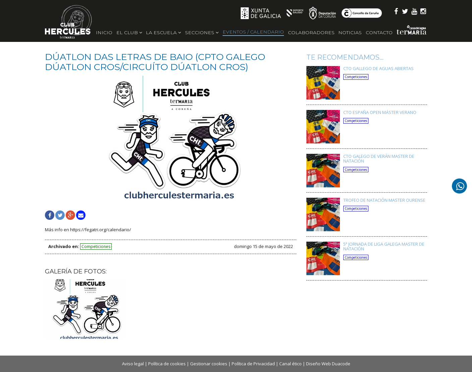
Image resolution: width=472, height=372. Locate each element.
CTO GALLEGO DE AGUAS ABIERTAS (378, 68)
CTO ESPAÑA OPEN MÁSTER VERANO (379, 112)
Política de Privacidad (253, 364)
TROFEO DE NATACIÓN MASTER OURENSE (384, 200)
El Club (129, 32)
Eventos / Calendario (253, 32)
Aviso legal (133, 364)
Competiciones (95, 246)
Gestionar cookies (208, 364)
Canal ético (290, 364)
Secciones (202, 32)
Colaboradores (311, 32)
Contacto (379, 32)
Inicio (104, 32)
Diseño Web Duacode (328, 364)
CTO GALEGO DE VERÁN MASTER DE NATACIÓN (378, 158)
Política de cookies (167, 364)
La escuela (163, 32)
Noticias (350, 32)
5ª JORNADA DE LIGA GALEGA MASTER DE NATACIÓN (383, 246)
